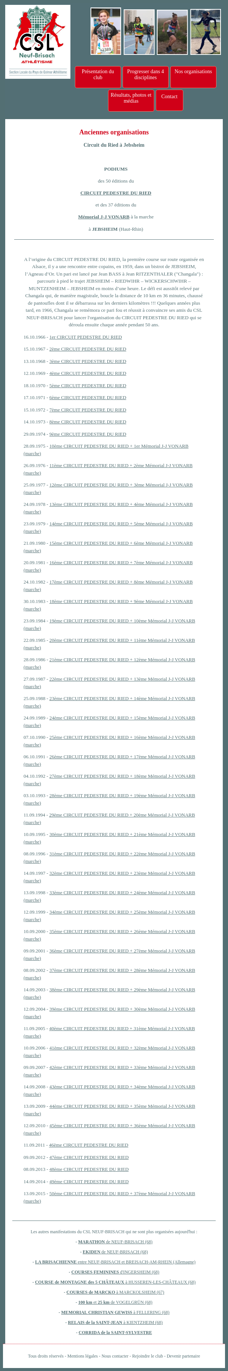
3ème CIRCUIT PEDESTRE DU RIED (88, 361)
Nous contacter (114, 1356)
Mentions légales (82, 1356)
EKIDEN (92, 1252)
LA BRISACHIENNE (56, 1262)
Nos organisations (193, 71)
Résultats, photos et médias (131, 98)
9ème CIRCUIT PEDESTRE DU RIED (88, 434)
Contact (169, 96)
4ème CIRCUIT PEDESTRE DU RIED (88, 373)
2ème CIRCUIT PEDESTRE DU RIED (88, 349)
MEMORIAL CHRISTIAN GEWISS (96, 1312)
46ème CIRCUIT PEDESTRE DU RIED (89, 1145)
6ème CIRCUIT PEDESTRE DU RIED (88, 397)
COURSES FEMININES (96, 1272)
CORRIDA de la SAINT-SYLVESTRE (115, 1332)
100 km (85, 1302)
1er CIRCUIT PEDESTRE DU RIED (86, 337)
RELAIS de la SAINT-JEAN (95, 1322)
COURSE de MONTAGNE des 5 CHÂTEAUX (80, 1282)
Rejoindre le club (147, 1356)
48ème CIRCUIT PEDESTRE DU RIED (89, 1169)
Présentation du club (98, 74)
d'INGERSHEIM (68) (139, 1272)
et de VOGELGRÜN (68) (122, 1302)
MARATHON (91, 1241)
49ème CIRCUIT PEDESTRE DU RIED (89, 1181)
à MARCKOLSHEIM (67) (139, 1292)
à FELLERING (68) (151, 1312)
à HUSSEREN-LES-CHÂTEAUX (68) (160, 1282)
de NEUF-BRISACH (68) (129, 1241)
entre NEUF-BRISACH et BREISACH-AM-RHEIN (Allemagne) (137, 1262)
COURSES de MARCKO (90, 1292)
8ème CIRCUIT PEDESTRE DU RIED (88, 422)
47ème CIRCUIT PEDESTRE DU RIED (89, 1157)
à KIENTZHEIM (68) (142, 1322)
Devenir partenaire (183, 1356)
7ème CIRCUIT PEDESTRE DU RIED (88, 410)
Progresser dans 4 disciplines (145, 74)
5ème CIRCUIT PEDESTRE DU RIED (88, 385)
